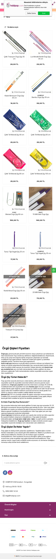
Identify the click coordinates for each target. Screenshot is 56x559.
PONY (14, 212)
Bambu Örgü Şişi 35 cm (40, 97)
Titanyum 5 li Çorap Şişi (14, 330)
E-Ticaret (22, 556)
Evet (43, 13)
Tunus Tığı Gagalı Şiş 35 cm (40, 253)
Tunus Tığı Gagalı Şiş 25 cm (14, 252)
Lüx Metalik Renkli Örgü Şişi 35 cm (41, 58)
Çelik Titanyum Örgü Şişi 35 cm (14, 58)
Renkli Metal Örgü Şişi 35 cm (14, 291)
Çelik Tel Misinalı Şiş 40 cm (14, 135)
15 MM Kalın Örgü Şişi (41, 214)
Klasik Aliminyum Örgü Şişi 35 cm (14, 97)
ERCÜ (40, 212)
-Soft (16, 556)
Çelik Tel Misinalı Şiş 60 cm (40, 135)
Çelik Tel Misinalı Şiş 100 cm (40, 174)
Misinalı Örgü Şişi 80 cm (14, 214)
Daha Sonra (31, 13)
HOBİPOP (40, 95)
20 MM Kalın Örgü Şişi (41, 292)
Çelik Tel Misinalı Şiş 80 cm (14, 174)
